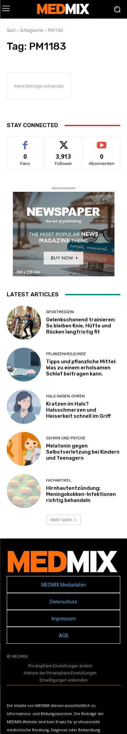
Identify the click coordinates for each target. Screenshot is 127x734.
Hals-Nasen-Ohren (65, 396)
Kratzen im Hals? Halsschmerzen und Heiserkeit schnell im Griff (78, 410)
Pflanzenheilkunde (66, 354)
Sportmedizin (60, 312)
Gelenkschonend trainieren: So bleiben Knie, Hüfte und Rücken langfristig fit (80, 326)
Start (11, 30)
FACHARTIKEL (58, 480)
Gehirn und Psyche (65, 438)
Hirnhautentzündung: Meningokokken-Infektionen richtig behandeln (81, 494)
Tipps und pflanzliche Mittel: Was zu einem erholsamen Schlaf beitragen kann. (81, 368)
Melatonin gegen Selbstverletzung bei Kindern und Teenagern (83, 452)
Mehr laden (63, 520)
